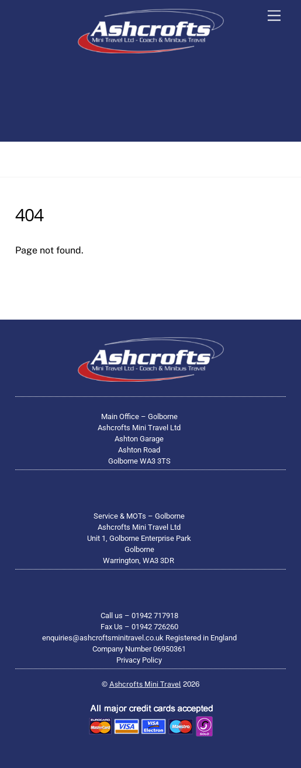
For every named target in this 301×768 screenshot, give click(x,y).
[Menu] (274, 16)
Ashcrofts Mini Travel (145, 684)
